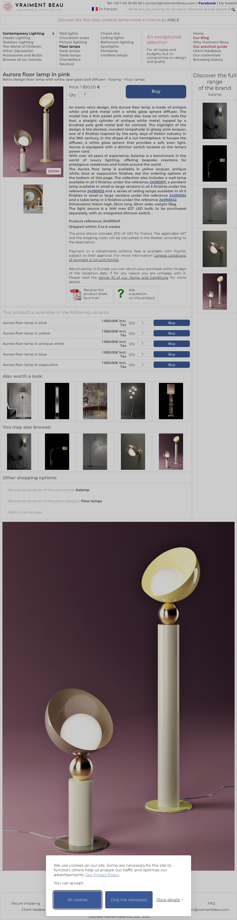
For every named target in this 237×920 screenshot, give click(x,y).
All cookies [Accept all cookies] (77, 899)
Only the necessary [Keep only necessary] (129, 899)
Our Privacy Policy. (102, 875)
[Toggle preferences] (167, 899)
